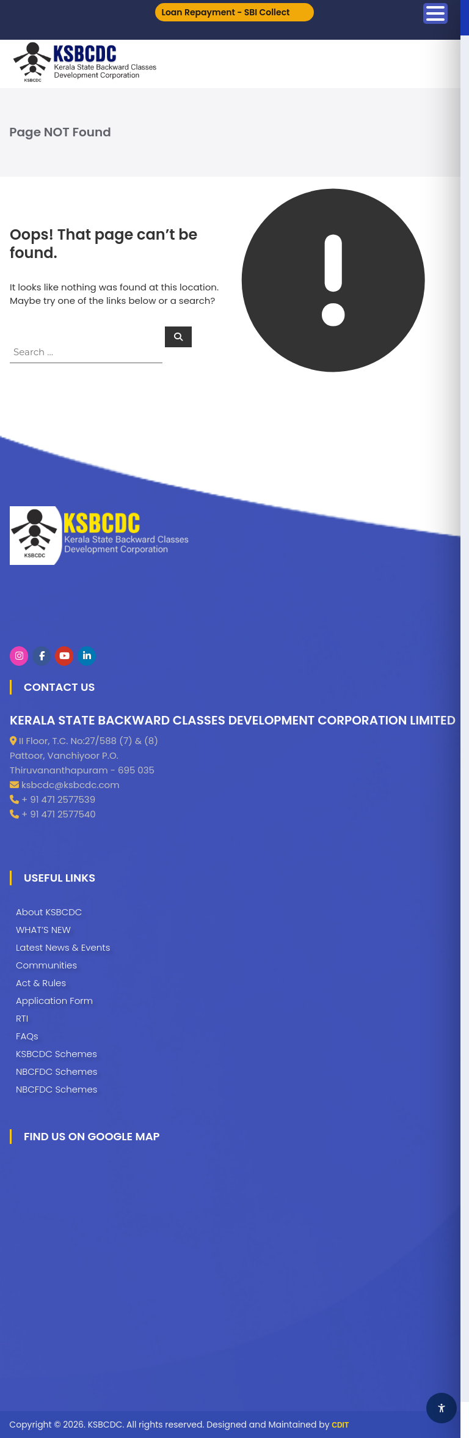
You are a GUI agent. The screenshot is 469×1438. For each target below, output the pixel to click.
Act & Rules (41, 982)
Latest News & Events (63, 947)
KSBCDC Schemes (56, 1053)
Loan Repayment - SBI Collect (225, 12)
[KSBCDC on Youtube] (64, 656)
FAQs (27, 1036)
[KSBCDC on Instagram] (19, 656)
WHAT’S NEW (43, 929)
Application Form (54, 1000)
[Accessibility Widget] (441, 1408)
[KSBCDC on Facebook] (41, 656)
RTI (22, 1018)
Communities (46, 965)
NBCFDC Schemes (56, 1071)
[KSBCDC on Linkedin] (87, 656)
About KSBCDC (49, 911)
